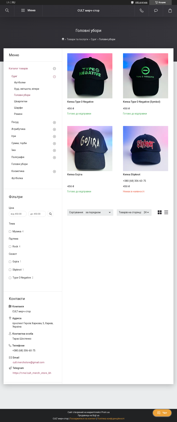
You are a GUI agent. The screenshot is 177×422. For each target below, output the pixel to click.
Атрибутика (18, 129)
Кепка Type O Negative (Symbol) (141, 101)
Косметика (18, 171)
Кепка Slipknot (131, 174)
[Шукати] (7, 10)
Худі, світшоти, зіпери (26, 88)
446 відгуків (141, 2)
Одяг (94, 39)
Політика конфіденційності (110, 418)
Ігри (14, 136)
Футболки (19, 82)
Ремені (18, 114)
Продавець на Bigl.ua (88, 415)
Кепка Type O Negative (80, 101)
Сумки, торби (19, 143)
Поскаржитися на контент (83, 418)
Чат (162, 412)
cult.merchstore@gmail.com (28, 362)
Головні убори (22, 95)
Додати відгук (156, 10)
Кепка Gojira (74, 174)
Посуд (15, 122)
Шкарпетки (20, 101)
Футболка (17, 178)
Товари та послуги (77, 39)
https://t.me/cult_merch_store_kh (32, 373)
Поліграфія (18, 157)
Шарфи (18, 107)
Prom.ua (105, 412)
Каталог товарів (18, 68)
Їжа (14, 150)
